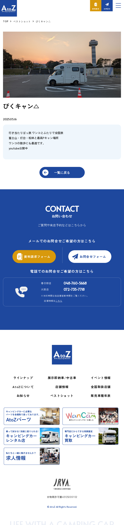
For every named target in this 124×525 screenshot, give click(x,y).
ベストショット (22, 21)
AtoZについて (23, 384)
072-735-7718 (74, 286)
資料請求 (95, 9)
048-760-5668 (75, 280)
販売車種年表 (101, 392)
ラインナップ (23, 375)
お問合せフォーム (94, 253)
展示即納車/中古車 (62, 375)
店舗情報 (62, 384)
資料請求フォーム (38, 253)
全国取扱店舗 (101, 384)
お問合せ (107, 9)
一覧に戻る (62, 172)
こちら (58, 297)
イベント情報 (101, 375)
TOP (5, 21)
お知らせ (23, 392)
